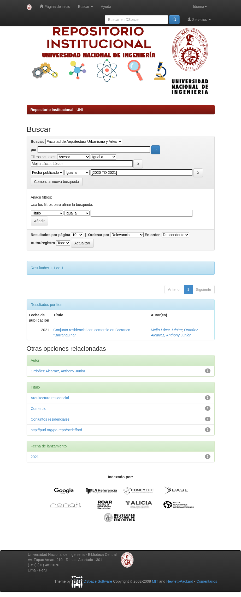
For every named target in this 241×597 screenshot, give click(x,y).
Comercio (38, 409)
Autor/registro (43, 243)
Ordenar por (98, 235)
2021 (35, 457)
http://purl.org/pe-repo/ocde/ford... (58, 430)
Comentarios (206, 581)
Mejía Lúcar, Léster (166, 330)
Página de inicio (55, 6)
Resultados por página (50, 235)
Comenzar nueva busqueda (56, 182)
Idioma (200, 6)
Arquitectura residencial (50, 398)
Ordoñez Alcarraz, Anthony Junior (58, 371)
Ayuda (106, 6)
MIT (155, 581)
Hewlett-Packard (179, 581)
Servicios (199, 19)
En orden (153, 235)
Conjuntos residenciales (50, 419)
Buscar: (37, 141)
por (34, 149)
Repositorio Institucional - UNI (57, 110)
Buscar (85, 6)
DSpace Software (98, 581)
